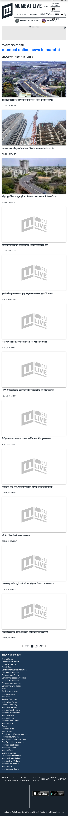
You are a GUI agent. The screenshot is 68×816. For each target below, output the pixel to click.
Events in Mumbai (9, 753)
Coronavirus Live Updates (12, 686)
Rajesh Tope (7, 667)
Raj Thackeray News (10, 691)
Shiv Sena (6, 697)
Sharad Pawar (7, 659)
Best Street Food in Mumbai (13, 742)
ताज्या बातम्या (22, 14)
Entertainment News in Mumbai (14, 734)
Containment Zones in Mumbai (14, 670)
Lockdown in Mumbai (10, 672)
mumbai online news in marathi (31, 49)
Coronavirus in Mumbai (11, 683)
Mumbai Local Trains (10, 721)
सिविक (42, 14)
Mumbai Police (8, 729)
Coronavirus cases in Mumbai (14, 678)
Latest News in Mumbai (11, 756)
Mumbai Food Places (10, 745)
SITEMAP (62, 779)
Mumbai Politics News (11, 713)
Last (41, 646)
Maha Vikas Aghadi (9, 702)
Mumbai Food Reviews (11, 710)
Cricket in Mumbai (9, 664)
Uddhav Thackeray (9, 705)
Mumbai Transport (9, 707)
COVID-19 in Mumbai (10, 681)
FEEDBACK (45, 779)
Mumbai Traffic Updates (11, 758)
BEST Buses (7, 731)
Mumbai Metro (8, 718)
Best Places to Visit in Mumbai (14, 740)
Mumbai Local (7, 723)
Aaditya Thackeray (9, 699)
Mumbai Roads (8, 715)
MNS (4, 689)
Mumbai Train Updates (11, 761)
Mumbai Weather (9, 748)
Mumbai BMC (7, 766)
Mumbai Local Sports (10, 769)
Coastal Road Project (10, 662)
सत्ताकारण (34, 14)
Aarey (4, 726)
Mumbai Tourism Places (11, 737)
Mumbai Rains (7, 750)
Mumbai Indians (8, 694)
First (27, 646)
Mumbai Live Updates (10, 764)
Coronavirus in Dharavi (11, 675)
